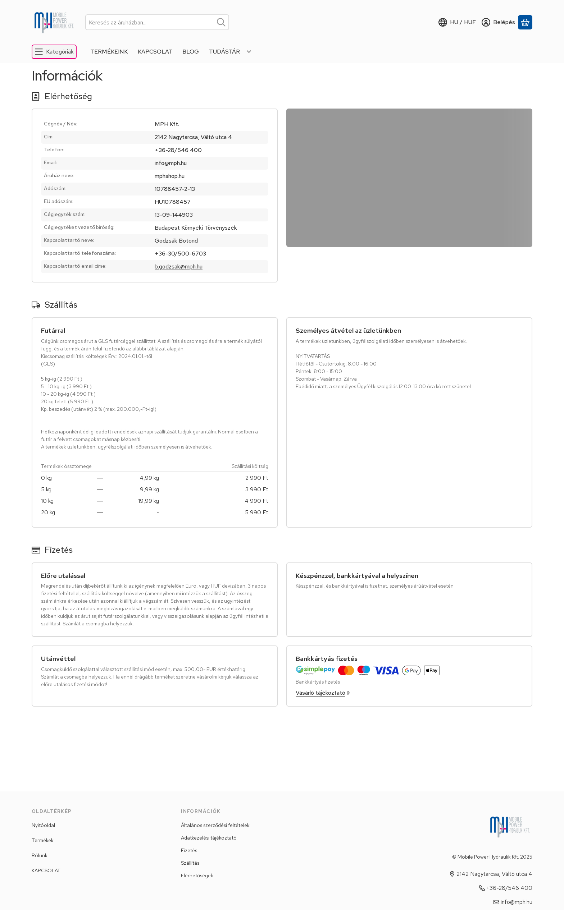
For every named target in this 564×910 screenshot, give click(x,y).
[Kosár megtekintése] (525, 22)
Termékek (43, 840)
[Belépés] (498, 22)
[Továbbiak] (249, 52)
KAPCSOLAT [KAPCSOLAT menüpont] (155, 51)
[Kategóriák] (54, 52)
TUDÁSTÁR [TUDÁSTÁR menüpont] (224, 51)
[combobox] (157, 22)
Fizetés (189, 850)
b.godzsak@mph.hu (179, 266)
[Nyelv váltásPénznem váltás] (457, 22)
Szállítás (190, 863)
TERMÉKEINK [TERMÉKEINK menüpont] (109, 51)
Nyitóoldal (43, 825)
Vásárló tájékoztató (323, 693)
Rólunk (39, 855)
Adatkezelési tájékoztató (209, 838)
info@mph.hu (171, 163)
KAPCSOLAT (46, 870)
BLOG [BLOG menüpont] (190, 51)
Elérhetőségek (197, 875)
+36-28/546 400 (178, 150)
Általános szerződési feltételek (215, 825)
